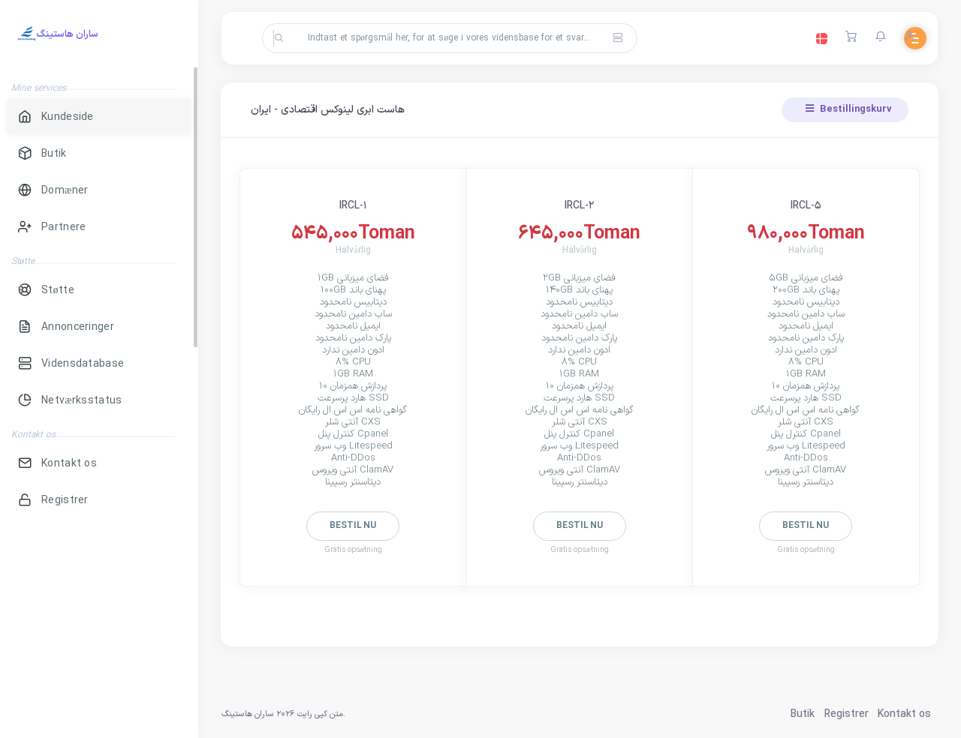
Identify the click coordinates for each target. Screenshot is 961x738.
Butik (803, 714)
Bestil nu (353, 525)
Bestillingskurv (849, 109)
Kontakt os (904, 714)
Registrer (846, 714)
